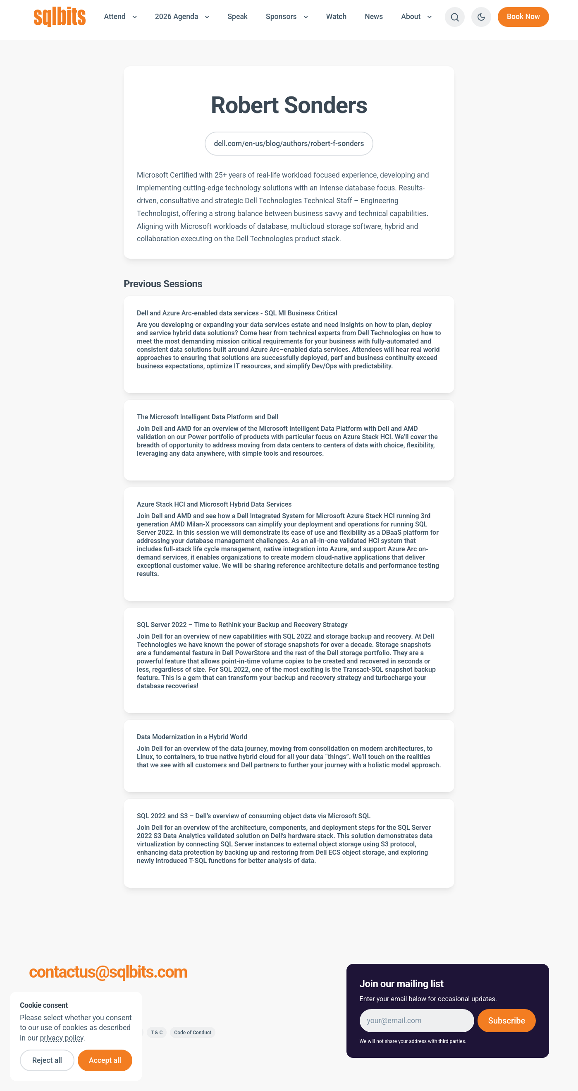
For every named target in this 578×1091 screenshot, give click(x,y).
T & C (157, 1033)
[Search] (455, 17)
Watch (336, 16)
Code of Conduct (192, 1033)
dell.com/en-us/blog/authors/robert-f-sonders (289, 143)
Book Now (523, 16)
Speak (237, 16)
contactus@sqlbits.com (108, 972)
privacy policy (61, 1038)
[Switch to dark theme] (481, 17)
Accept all (105, 1060)
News (374, 16)
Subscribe (506, 1021)
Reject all (47, 1060)
